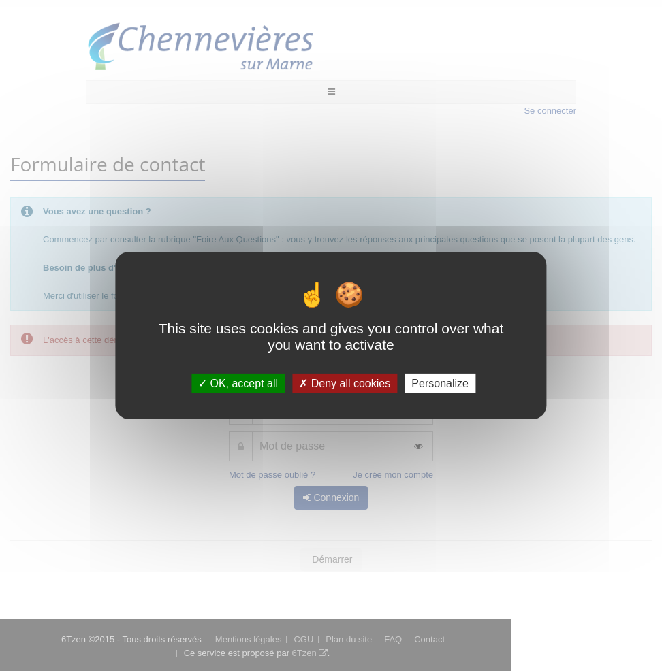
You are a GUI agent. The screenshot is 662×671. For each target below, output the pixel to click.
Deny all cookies (344, 383)
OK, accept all (238, 383)
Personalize (440, 383)
